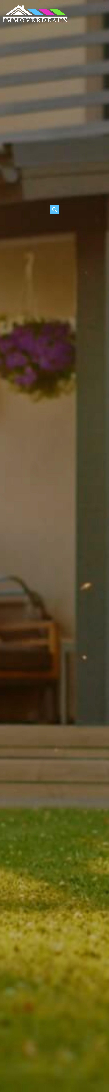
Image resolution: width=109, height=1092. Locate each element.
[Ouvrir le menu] (104, 7)
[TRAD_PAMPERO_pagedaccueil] (35, 21)
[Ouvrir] (54, 209)
